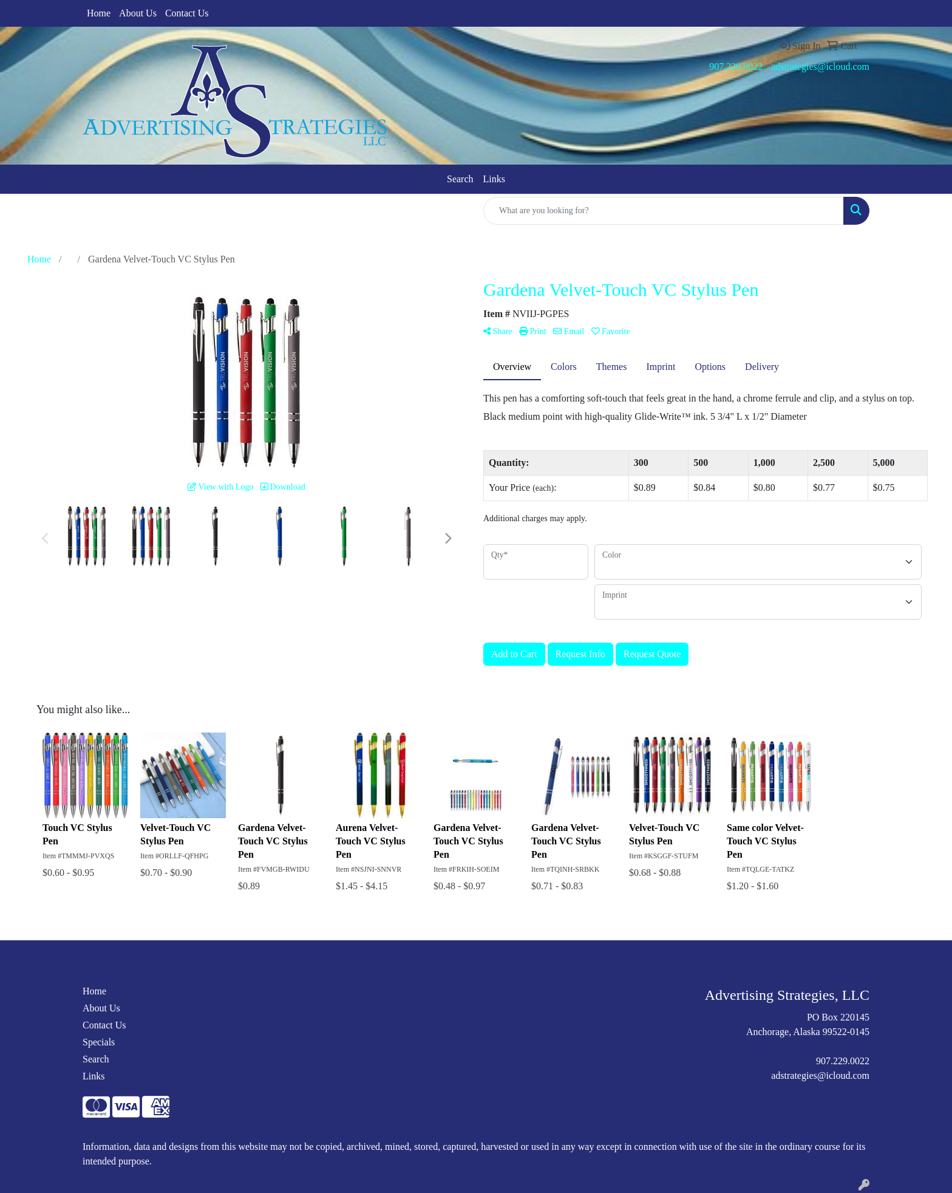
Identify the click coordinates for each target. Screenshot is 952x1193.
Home (98, 13)
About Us (138, 13)
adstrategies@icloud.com (820, 66)
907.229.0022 (736, 66)
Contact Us (187, 13)
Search (460, 179)
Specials (99, 1042)
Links (494, 179)
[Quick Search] (663, 211)
